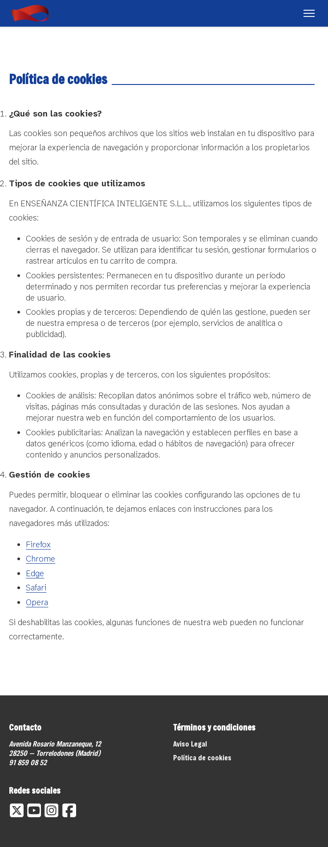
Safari (36, 587)
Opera (37, 602)
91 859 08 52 (28, 762)
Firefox (38, 544)
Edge (35, 573)
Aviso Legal (190, 743)
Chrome (40, 558)
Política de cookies (202, 757)
